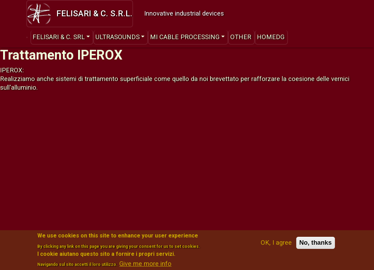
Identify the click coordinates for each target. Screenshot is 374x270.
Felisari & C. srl (58, 36)
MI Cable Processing (184, 36)
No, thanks (315, 246)
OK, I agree (276, 246)
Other (240, 36)
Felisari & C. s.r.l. (79, 13)
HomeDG (270, 36)
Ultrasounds (117, 36)
